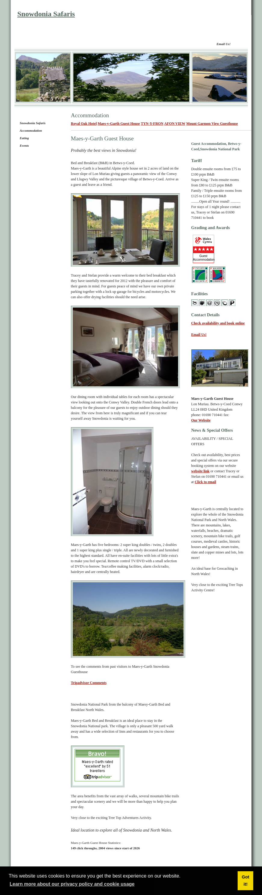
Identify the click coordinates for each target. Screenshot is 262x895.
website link (200, 471)
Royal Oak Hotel (84, 123)
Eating (24, 138)
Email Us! (224, 44)
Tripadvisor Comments (89, 683)
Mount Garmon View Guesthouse (212, 123)
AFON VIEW (174, 123)
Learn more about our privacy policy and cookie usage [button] (72, 884)
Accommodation (31, 130)
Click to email (205, 482)
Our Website (201, 420)
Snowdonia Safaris (46, 14)
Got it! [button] (245, 881)
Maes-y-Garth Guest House (119, 123)
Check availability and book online (218, 323)
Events (24, 145)
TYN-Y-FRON (152, 123)
